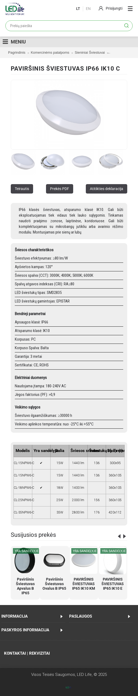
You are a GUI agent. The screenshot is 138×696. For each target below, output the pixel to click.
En (88, 8)
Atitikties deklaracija (106, 189)
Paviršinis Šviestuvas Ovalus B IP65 (54, 584)
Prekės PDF (59, 189)
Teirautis (22, 189)
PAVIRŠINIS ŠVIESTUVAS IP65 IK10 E (112, 584)
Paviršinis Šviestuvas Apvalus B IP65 (25, 586)
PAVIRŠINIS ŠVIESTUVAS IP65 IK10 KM (83, 584)
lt (78, 8)
